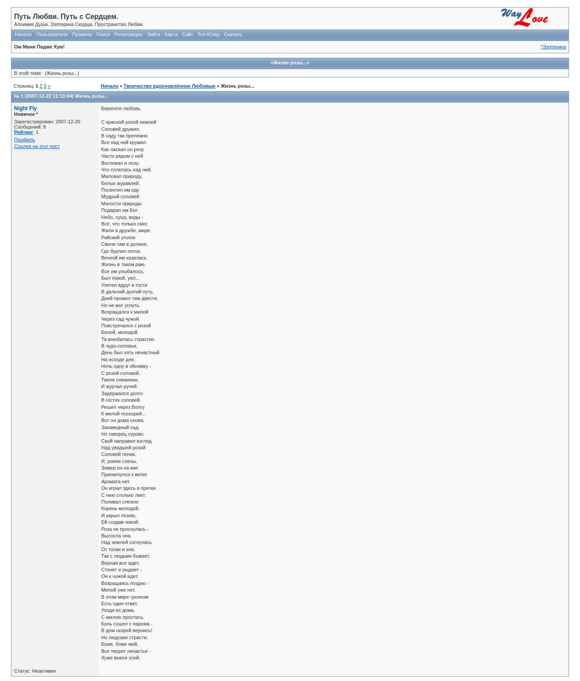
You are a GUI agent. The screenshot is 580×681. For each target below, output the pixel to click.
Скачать (233, 34)
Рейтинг (23, 132)
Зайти (153, 34)
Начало (23, 34)
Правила (82, 34)
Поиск (103, 34)
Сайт (187, 34)
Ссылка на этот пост (37, 146)
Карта (171, 34)
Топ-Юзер (209, 34)
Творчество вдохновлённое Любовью (169, 86)
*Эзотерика (553, 46)
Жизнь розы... (91, 96)
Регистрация (128, 34)
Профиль (24, 139)
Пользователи (52, 34)
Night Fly (25, 108)
